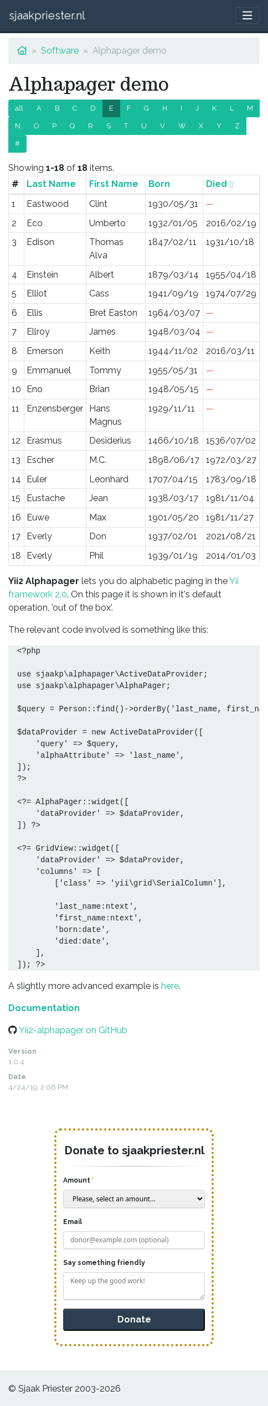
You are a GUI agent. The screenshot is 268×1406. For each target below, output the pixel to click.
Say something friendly (104, 1263)
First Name (113, 184)
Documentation (44, 1008)
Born (159, 184)
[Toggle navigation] (247, 15)
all (19, 108)
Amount (76, 1180)
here (170, 986)
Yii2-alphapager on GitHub (73, 1030)
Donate (134, 1319)
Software (60, 50)
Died (216, 184)
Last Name (51, 184)
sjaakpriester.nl (47, 15)
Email (72, 1222)
